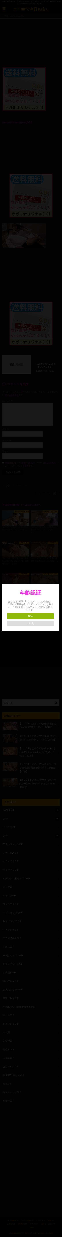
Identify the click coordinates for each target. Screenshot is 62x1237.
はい (30, 616)
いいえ (30, 623)
